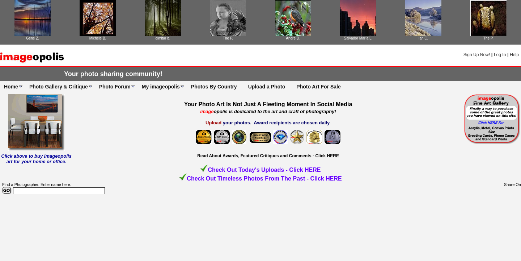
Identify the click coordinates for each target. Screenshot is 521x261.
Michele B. (97, 38)
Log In (500, 54)
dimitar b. (162, 38)
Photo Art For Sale (318, 87)
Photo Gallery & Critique (58, 87)
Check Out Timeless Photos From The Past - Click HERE (264, 178)
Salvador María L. (358, 38)
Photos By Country (214, 87)
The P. (228, 38)
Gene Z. (32, 38)
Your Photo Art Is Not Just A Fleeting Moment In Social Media (268, 104)
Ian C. (423, 38)
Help (514, 54)
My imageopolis (161, 87)
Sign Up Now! (476, 54)
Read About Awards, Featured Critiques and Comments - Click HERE (268, 155)
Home (11, 87)
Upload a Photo (266, 87)
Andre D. (293, 38)
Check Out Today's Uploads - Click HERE (264, 170)
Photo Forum (115, 87)
